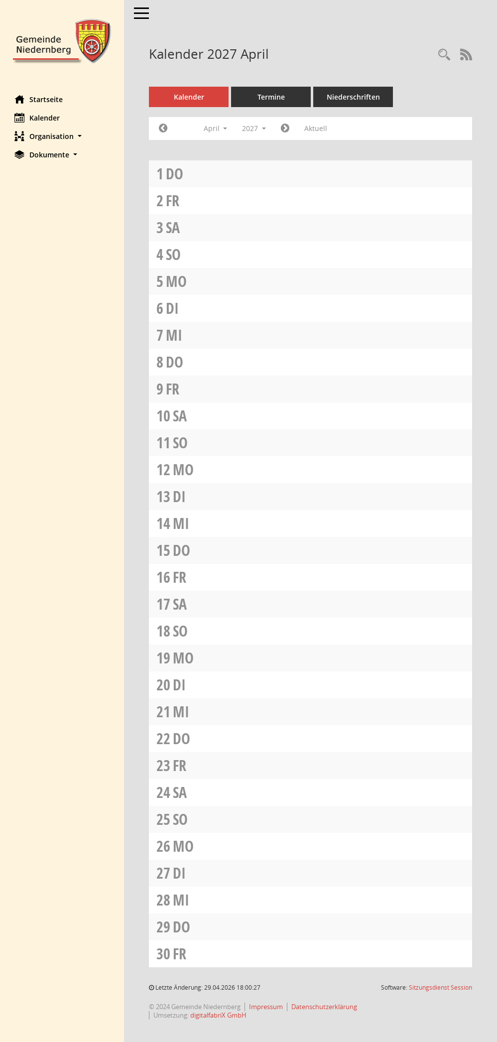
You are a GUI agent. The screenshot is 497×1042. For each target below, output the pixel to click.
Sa (173, 227)
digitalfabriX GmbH (219, 1015)
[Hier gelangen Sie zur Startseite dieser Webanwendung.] (62, 40)
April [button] (216, 128)
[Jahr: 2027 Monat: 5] (285, 128)
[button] (62, 136)
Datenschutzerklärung (325, 1006)
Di (172, 308)
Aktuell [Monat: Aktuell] (316, 128)
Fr (173, 200)
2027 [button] (254, 128)
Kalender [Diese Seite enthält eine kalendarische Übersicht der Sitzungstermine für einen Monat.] (37, 118)
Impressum (266, 1006)
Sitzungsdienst (440, 987)
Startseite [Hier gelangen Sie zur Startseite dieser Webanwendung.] (39, 99)
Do (175, 173)
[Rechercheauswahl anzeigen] (444, 55)
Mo (176, 281)
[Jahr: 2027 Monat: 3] (163, 128)
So (173, 254)
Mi (174, 335)
